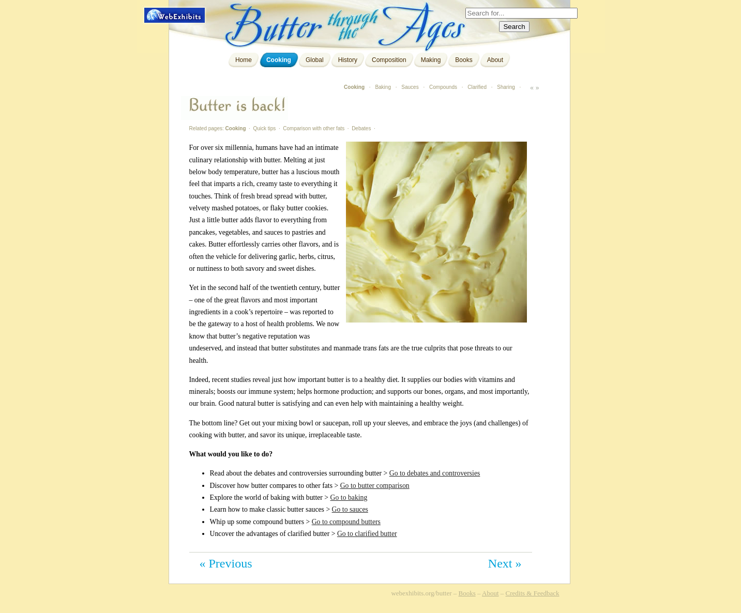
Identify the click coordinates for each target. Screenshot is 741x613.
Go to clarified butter (367, 534)
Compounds (443, 87)
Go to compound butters (346, 522)
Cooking (278, 60)
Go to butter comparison (375, 485)
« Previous (226, 563)
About (495, 60)
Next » (505, 563)
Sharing (506, 87)
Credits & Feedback (532, 593)
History (347, 60)
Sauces (409, 87)
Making (431, 60)
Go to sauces (350, 509)
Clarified (477, 87)
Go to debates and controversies (434, 473)
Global (315, 60)
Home (243, 60)
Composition (389, 60)
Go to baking (349, 497)
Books (463, 60)
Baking (383, 87)
